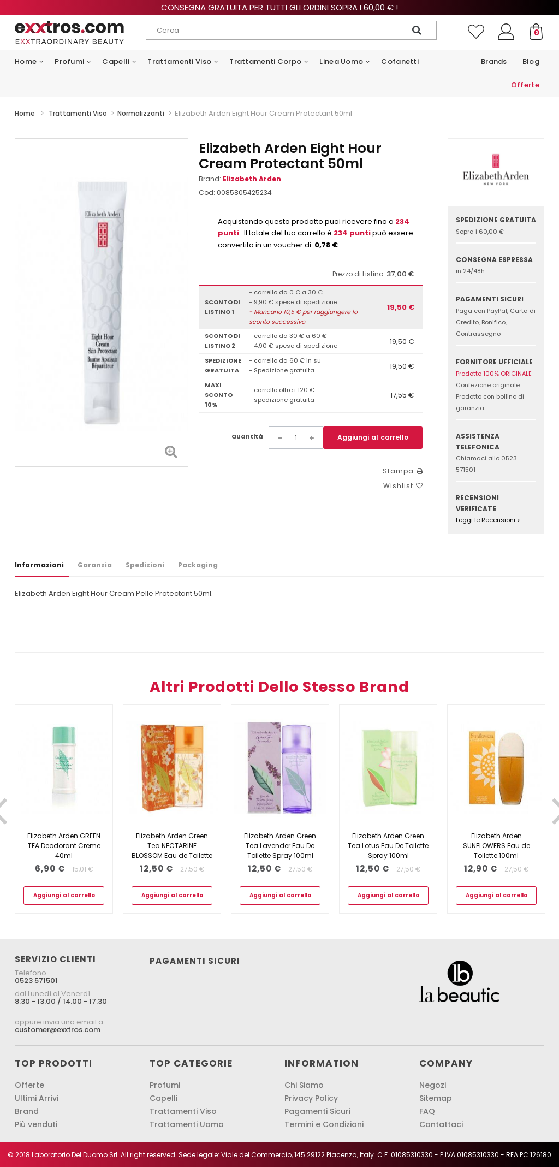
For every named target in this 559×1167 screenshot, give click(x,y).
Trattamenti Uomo (187, 1124)
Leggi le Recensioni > (488, 520)
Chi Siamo (304, 1085)
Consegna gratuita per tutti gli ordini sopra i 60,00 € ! (279, 7)
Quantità (247, 436)
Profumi (165, 1085)
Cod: (207, 192)
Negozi (432, 1085)
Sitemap (435, 1098)
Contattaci (441, 1124)
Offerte (29, 1085)
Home (25, 113)
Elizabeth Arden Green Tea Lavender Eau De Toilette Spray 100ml (280, 845)
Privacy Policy (311, 1098)
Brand (27, 1111)
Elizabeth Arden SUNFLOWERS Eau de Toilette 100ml (496, 845)
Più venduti (36, 1124)
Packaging (198, 565)
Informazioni (39, 565)
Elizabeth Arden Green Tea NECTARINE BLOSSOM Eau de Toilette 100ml (172, 850)
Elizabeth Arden (252, 178)
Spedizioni (145, 565)
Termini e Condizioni (324, 1124)
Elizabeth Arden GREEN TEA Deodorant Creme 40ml (63, 845)
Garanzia (95, 565)
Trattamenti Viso (183, 1111)
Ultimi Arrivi (36, 1098)
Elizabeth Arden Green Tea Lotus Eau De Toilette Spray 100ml (388, 845)
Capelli (163, 1098)
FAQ (427, 1111)
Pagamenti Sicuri (317, 1111)
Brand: (240, 178)
